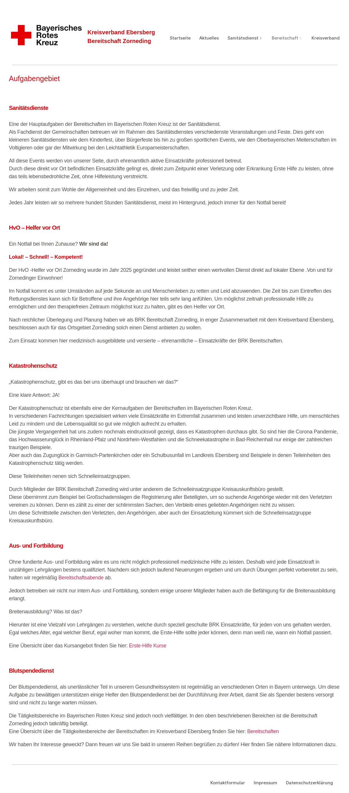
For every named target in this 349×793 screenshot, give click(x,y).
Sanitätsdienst (245, 37)
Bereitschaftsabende (81, 578)
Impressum (265, 782)
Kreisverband (184, 43)
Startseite (180, 37)
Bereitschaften (263, 731)
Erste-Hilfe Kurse (148, 646)
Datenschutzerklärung (309, 782)
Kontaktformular (227, 782)
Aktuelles (209, 37)
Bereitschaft (287, 37)
